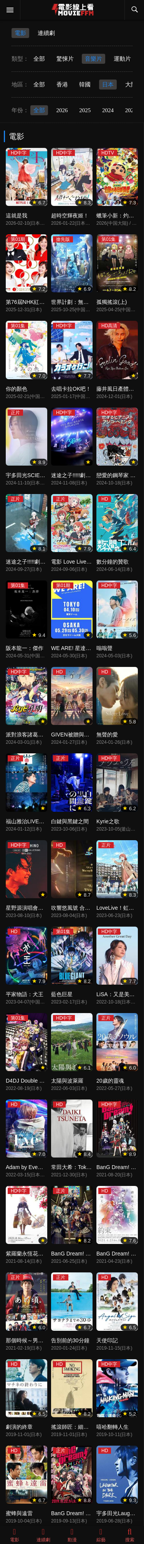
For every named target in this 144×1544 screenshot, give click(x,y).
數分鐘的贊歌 (112, 562)
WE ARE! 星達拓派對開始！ (84, 648)
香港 (62, 84)
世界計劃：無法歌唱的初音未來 (88, 302)
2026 (62, 110)
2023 (131, 110)
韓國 (85, 84)
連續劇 (46, 33)
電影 (20, 33)
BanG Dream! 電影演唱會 (81, 1513)
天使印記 (107, 1340)
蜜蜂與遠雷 (19, 1513)
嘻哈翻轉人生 (112, 1427)
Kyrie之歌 (107, 821)
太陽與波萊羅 (67, 1081)
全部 (39, 59)
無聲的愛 (107, 734)
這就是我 (16, 215)
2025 (85, 110)
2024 (108, 110)
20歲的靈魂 (110, 1081)
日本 (108, 84)
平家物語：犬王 (24, 994)
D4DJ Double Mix (27, 1081)
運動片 (122, 59)
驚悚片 (65, 59)
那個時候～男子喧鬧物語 (35, 1340)
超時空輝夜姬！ (70, 215)
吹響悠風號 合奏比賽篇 (78, 908)
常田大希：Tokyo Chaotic (81, 1167)
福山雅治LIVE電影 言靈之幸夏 (42, 821)
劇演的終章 (19, 1427)
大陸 (131, 84)
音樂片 (93, 59)
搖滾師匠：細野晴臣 (75, 1427)
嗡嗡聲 (104, 648)
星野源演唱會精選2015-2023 (40, 908)
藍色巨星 (62, 994)
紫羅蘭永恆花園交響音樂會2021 (44, 1253)
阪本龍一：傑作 (24, 648)
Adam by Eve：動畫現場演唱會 (43, 1167)
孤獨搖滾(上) (111, 302)
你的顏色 (16, 389)
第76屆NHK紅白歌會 (30, 302)
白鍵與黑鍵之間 (70, 821)
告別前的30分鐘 (70, 1340)
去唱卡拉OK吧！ (71, 389)
